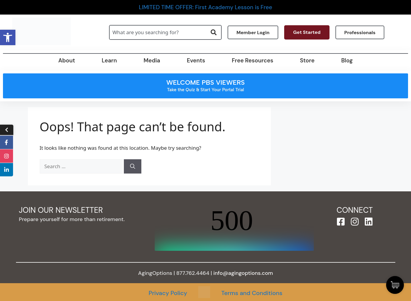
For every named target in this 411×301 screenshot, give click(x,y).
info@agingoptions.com (243, 273)
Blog (347, 60)
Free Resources (252, 60)
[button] (7, 37)
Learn (109, 60)
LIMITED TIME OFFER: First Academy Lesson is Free (205, 7)
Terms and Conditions (251, 293)
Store (307, 60)
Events (196, 60)
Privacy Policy (167, 293)
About (66, 60)
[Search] (132, 166)
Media (151, 60)
